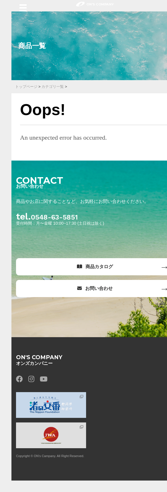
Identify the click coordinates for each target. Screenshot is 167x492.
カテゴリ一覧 (52, 86)
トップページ (26, 86)
